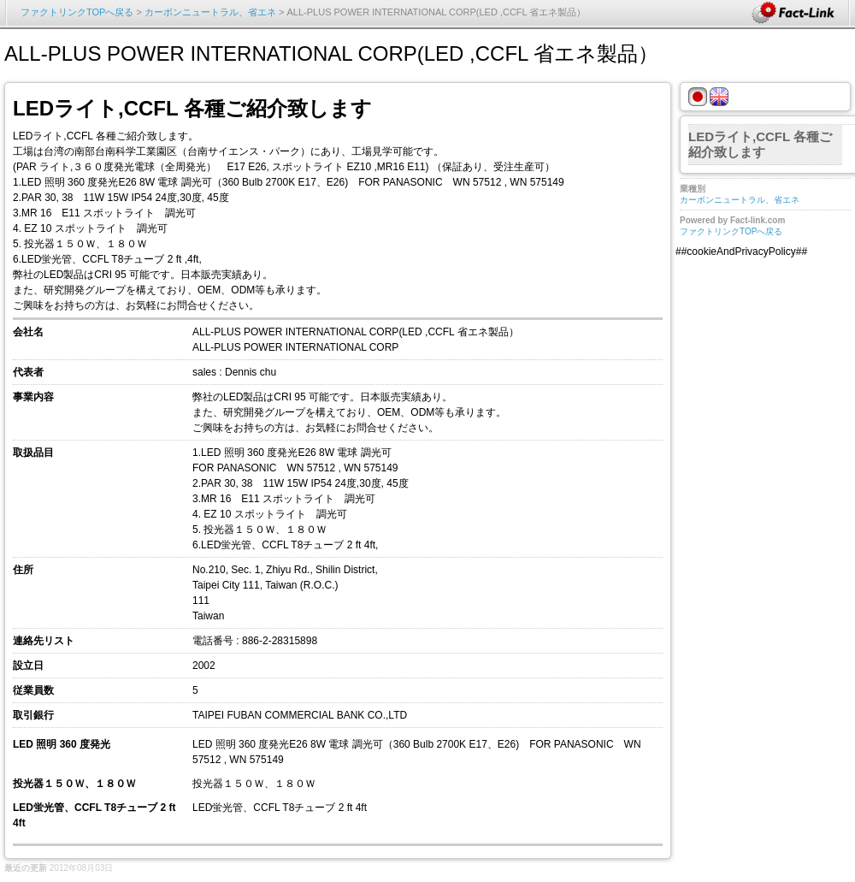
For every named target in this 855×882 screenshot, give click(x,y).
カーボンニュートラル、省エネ (210, 12)
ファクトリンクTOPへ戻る (77, 12)
